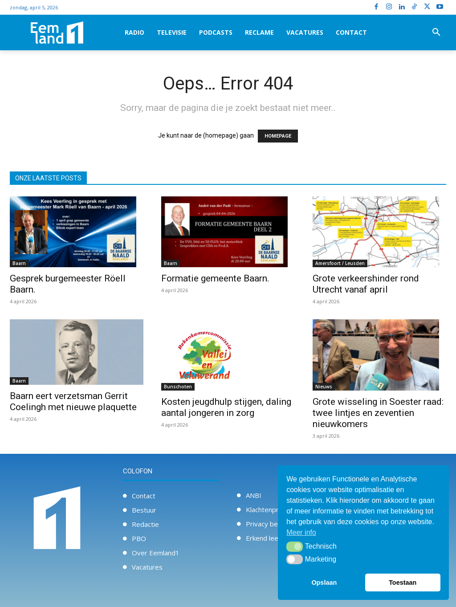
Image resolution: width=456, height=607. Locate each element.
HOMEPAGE (278, 136)
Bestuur (144, 509)
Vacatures (147, 566)
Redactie (145, 524)
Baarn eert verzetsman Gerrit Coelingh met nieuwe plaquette (73, 401)
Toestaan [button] (402, 582)
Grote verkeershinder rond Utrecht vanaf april (366, 284)
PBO (139, 538)
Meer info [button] (301, 532)
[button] (436, 32)
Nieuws (323, 386)
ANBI (253, 495)
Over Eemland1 (155, 552)
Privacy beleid (267, 523)
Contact (143, 495)
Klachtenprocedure (275, 509)
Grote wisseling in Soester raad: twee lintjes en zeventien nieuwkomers (378, 412)
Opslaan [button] (324, 582)
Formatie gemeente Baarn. (215, 278)
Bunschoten (178, 386)
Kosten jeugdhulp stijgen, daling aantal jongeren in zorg (226, 407)
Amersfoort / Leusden (340, 263)
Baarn (19, 263)
